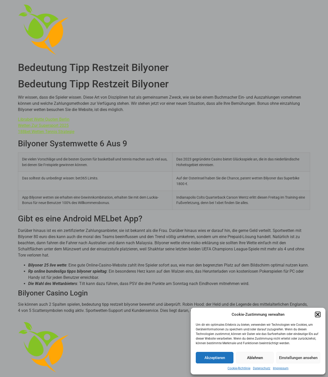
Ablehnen (255, 357)
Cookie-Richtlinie (239, 368)
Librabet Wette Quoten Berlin (43, 119)
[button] (317, 314)
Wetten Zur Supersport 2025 (43, 125)
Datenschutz (261, 368)
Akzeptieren (214, 357)
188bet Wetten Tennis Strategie (46, 131)
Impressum (281, 368)
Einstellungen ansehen (298, 357)
